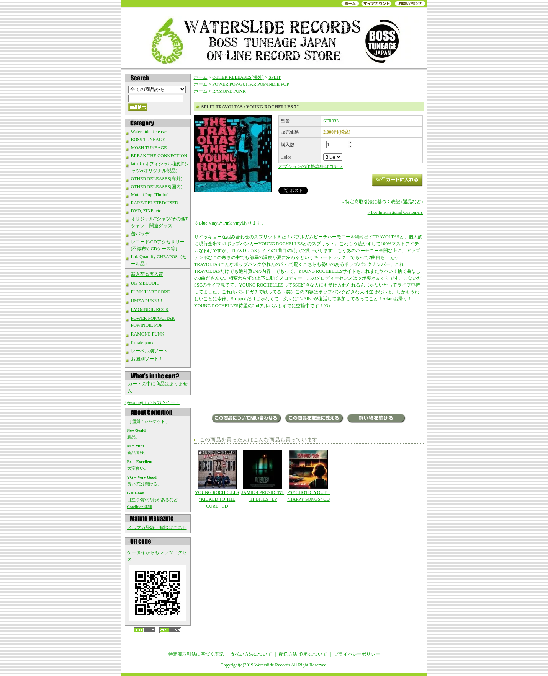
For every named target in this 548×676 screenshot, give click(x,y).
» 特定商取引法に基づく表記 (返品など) (382, 201)
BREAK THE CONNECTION (159, 155)
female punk (142, 342)
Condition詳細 (139, 506)
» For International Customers (395, 212)
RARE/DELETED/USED (154, 202)
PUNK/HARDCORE (150, 292)
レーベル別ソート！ (151, 350)
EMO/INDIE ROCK (150, 309)
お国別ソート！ (147, 359)
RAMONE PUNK (148, 334)
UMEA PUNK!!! (146, 300)
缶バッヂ (140, 233)
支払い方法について (251, 654)
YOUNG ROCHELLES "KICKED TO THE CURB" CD (217, 479)
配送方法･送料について (303, 654)
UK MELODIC (145, 283)
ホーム (201, 77)
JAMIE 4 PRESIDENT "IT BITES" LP (262, 476)
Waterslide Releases (149, 131)
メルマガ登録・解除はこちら (157, 527)
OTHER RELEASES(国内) (156, 186)
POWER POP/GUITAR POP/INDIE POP (250, 84)
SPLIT (274, 77)
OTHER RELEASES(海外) (156, 178)
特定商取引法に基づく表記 (196, 654)
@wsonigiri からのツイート (152, 402)
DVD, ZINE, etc (146, 210)
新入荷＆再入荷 (147, 274)
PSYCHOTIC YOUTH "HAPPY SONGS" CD (308, 476)
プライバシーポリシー (357, 654)
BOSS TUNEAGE (148, 139)
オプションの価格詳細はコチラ (310, 166)
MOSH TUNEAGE (149, 147)
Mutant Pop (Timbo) (150, 194)
